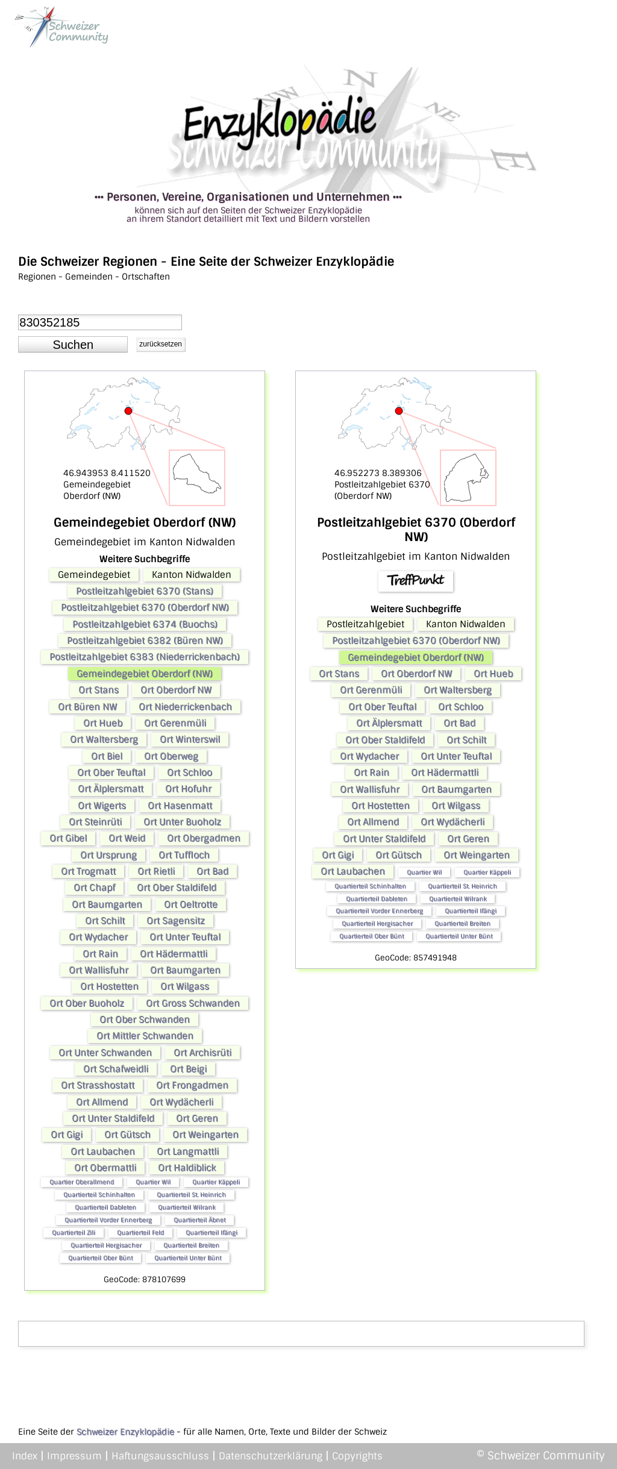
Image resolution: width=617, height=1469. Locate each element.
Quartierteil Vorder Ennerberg (108, 1220)
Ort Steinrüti (95, 822)
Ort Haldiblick (187, 1168)
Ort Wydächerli (181, 1102)
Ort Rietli (156, 871)
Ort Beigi (188, 1069)
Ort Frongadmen (192, 1085)
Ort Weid (126, 838)
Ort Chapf (94, 888)
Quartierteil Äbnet (199, 1220)
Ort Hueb (102, 723)
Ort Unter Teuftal (185, 937)
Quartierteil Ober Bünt (100, 1258)
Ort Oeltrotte (191, 904)
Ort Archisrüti (202, 1053)
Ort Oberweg (171, 756)
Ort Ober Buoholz (86, 1003)
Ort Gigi (67, 1135)
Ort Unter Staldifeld (113, 1118)
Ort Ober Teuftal (111, 772)
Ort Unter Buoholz (182, 822)
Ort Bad (212, 871)
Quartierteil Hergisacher (106, 1245)
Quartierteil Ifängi (211, 1232)
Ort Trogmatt (88, 871)
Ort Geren (197, 1118)
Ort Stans (98, 690)
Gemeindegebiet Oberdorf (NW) (145, 674)
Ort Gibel (68, 838)
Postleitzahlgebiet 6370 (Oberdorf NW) (145, 607)
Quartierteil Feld (140, 1232)
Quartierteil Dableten (105, 1207)
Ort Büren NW (87, 707)
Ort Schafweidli (115, 1069)
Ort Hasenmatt (180, 806)
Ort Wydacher (98, 937)
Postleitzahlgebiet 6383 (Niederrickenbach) (144, 657)
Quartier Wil (153, 1182)
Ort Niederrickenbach (185, 707)
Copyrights (357, 1456)
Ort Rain (100, 954)
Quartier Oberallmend (81, 1182)
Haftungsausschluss (160, 1456)
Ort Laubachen (102, 1151)
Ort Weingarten (205, 1135)
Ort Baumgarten (107, 904)
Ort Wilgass (184, 986)
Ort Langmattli (188, 1151)
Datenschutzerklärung (270, 1456)
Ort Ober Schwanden (144, 1019)
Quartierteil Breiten (191, 1245)
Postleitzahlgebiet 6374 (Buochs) (145, 624)
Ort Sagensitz (175, 921)
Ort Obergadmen (203, 838)
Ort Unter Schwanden (105, 1053)
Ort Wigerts (102, 806)
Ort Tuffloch (184, 855)
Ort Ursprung (108, 855)
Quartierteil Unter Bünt (187, 1258)
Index (24, 1456)
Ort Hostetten (109, 986)
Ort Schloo (189, 772)
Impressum (74, 1456)
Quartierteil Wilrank (186, 1207)
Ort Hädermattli (173, 954)
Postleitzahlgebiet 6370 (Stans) (144, 591)
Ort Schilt (105, 921)
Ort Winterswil (190, 739)
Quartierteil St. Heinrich (191, 1194)
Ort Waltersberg (104, 739)
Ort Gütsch (127, 1135)
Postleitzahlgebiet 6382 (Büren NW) (145, 640)
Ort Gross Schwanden (193, 1003)
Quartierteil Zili (73, 1232)
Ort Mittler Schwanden (144, 1036)
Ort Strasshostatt (97, 1085)
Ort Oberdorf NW (175, 690)
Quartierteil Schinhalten (99, 1194)
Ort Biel (106, 756)
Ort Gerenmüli (175, 723)
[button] (73, 344)
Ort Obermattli (105, 1168)
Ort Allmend (102, 1102)
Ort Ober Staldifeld (176, 888)
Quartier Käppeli (216, 1182)
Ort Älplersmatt (110, 789)
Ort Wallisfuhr (98, 970)
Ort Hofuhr (188, 789)
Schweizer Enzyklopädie (125, 1431)
